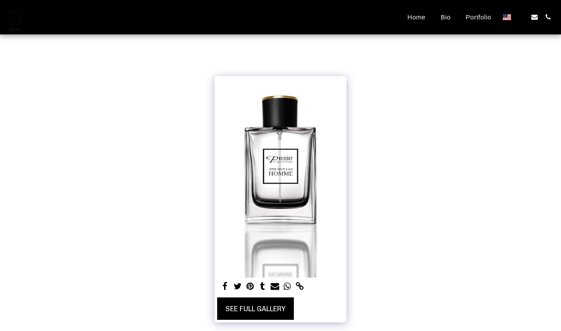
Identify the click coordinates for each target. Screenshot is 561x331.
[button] (521, 17)
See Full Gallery (255, 308)
